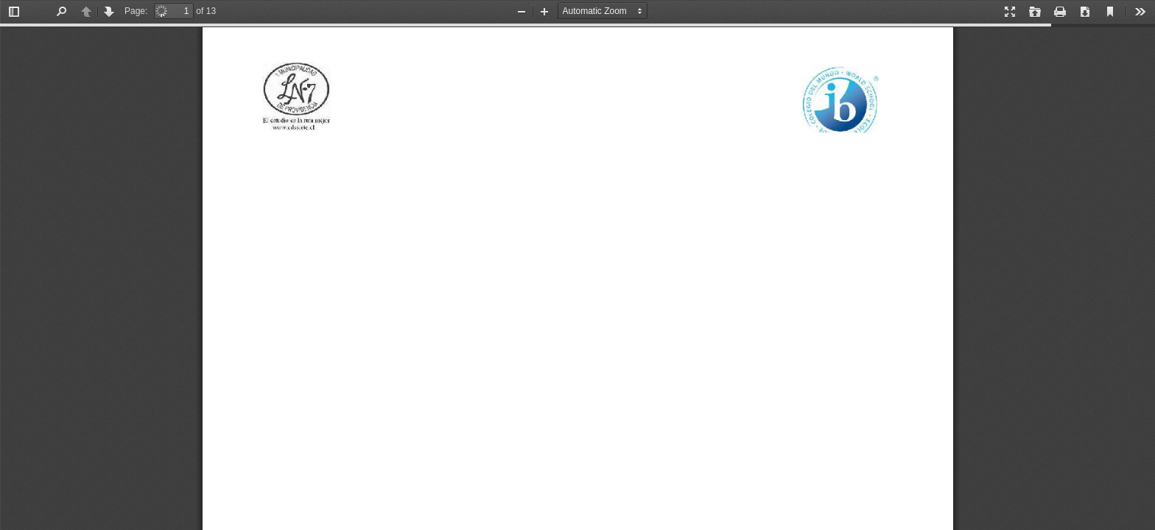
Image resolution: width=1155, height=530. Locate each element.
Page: (135, 11)
